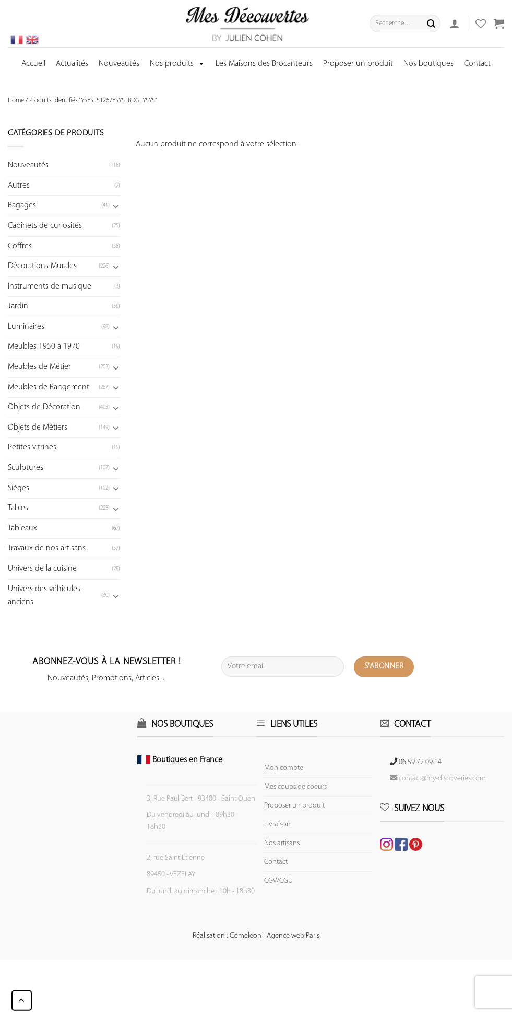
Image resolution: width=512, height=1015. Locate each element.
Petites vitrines (32, 447)
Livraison (277, 824)
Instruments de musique (49, 286)
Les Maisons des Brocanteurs (264, 64)
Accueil (33, 64)
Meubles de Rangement (48, 387)
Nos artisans (282, 843)
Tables (18, 508)
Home (16, 100)
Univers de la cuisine (42, 568)
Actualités (72, 64)
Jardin (18, 306)
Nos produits (177, 64)
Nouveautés (119, 64)
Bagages (22, 205)
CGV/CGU (278, 881)
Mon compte (283, 768)
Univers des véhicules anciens (44, 596)
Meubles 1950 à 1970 (44, 346)
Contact (477, 64)
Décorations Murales (42, 266)
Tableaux (22, 528)
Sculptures (25, 468)
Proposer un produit (358, 64)
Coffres (20, 246)
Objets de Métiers (37, 427)
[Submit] (431, 23)
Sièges (18, 488)
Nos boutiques (428, 64)
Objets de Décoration (44, 407)
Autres (19, 185)
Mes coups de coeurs (295, 787)
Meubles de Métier (39, 367)
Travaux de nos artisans (47, 548)
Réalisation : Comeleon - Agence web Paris (256, 936)
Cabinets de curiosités (45, 226)
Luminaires (26, 326)
